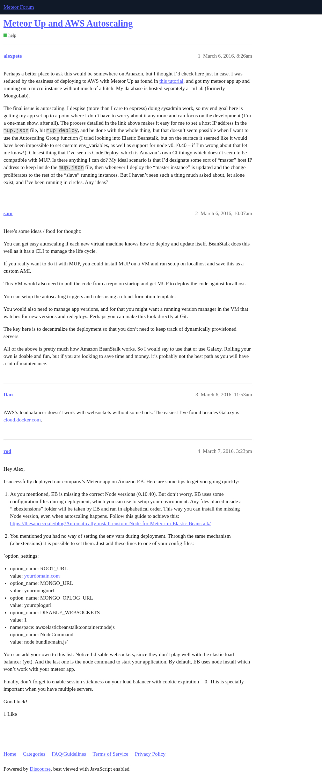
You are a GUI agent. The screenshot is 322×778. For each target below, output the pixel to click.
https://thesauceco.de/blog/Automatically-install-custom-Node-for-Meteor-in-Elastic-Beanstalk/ (110, 523)
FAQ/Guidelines (69, 754)
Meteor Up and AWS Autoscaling (68, 24)
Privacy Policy (150, 754)
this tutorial (171, 81)
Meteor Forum (18, 7)
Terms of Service (110, 754)
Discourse (40, 769)
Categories (34, 754)
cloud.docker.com (22, 420)
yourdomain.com (42, 576)
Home (9, 754)
